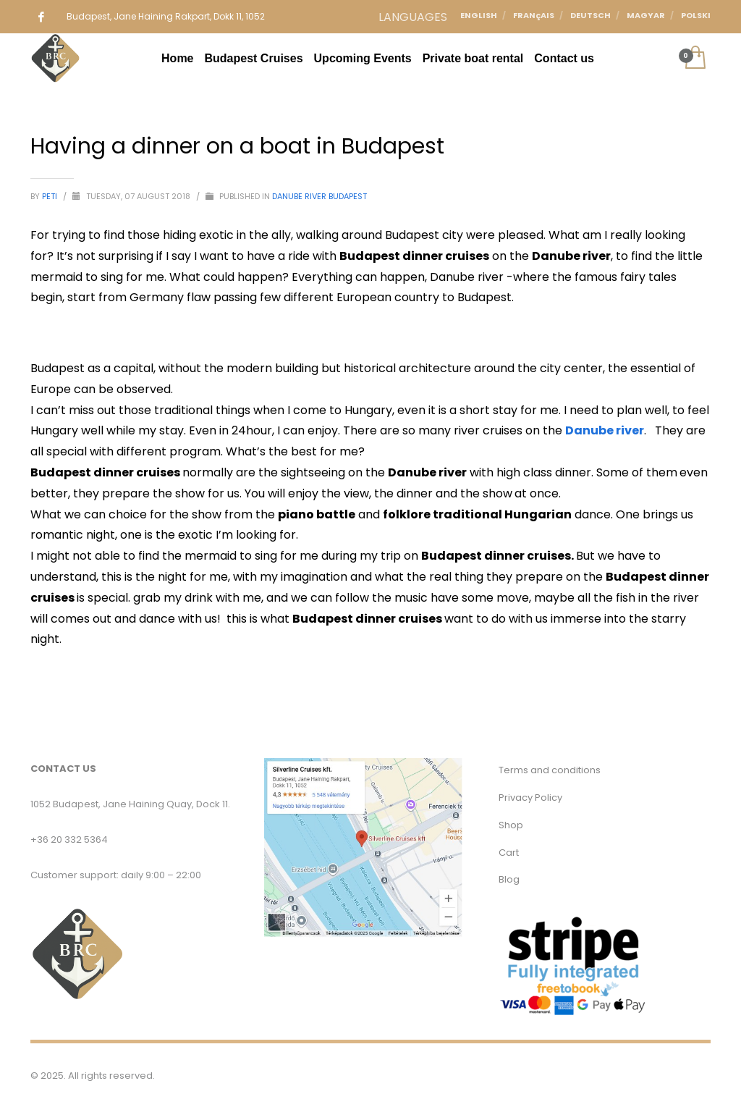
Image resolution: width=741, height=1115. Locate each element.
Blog (509, 879)
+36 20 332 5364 (69, 839)
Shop (511, 825)
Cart (509, 852)
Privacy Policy (530, 797)
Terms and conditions (550, 770)
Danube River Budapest (319, 196)
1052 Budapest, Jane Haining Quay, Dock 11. (130, 804)
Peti (50, 196)
